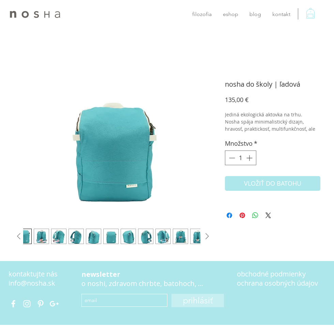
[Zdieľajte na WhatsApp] (255, 215)
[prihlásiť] (197, 300)
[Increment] (250, 158)
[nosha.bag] (27, 304)
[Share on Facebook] (229, 215)
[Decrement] (231, 158)
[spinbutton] (241, 158)
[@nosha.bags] (13, 304)
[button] (315, 17)
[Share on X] (268, 215)
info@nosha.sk (32, 283)
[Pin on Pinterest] (242, 215)
